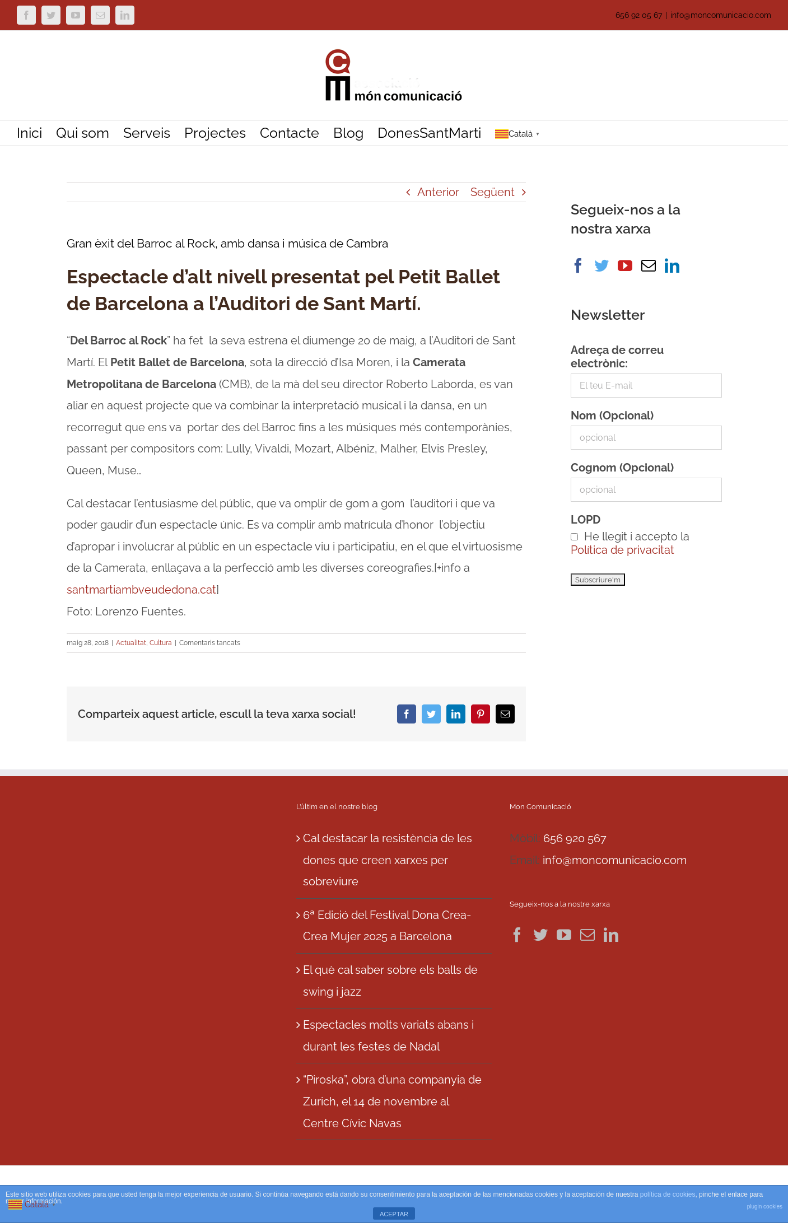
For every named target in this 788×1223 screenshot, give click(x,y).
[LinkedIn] (672, 265)
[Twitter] (601, 265)
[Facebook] (578, 265)
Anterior (438, 192)
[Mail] (648, 265)
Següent (492, 192)
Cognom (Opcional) (622, 467)
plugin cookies (764, 1206)
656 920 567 (575, 838)
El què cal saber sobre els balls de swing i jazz (390, 980)
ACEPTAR (394, 1214)
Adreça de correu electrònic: (617, 356)
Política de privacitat (622, 550)
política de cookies (668, 1194)
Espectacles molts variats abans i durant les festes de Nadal (388, 1035)
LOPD (585, 519)
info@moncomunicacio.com (720, 15)
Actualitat (131, 643)
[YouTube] (625, 265)
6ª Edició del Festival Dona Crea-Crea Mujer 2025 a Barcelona (387, 926)
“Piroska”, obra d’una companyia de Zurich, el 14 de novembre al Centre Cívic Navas (392, 1101)
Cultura (161, 643)
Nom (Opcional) (612, 415)
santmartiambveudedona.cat (141, 589)
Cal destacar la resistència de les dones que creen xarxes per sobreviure (387, 860)
